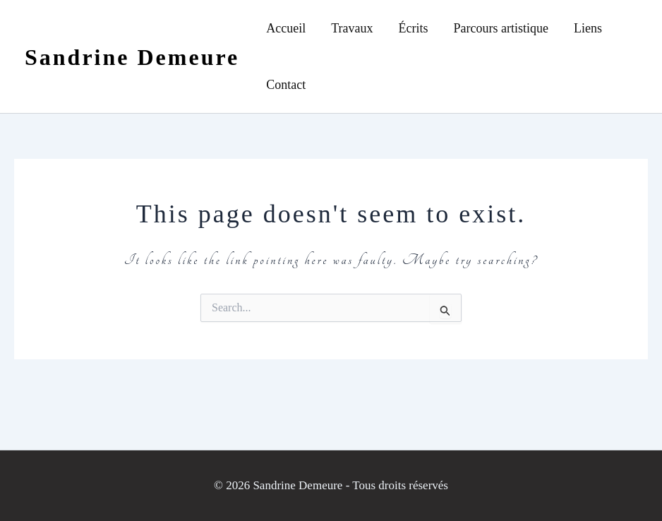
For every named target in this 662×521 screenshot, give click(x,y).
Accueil (286, 28)
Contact (286, 85)
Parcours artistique (501, 28)
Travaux (352, 28)
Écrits (413, 28)
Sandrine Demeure (132, 57)
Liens (588, 28)
